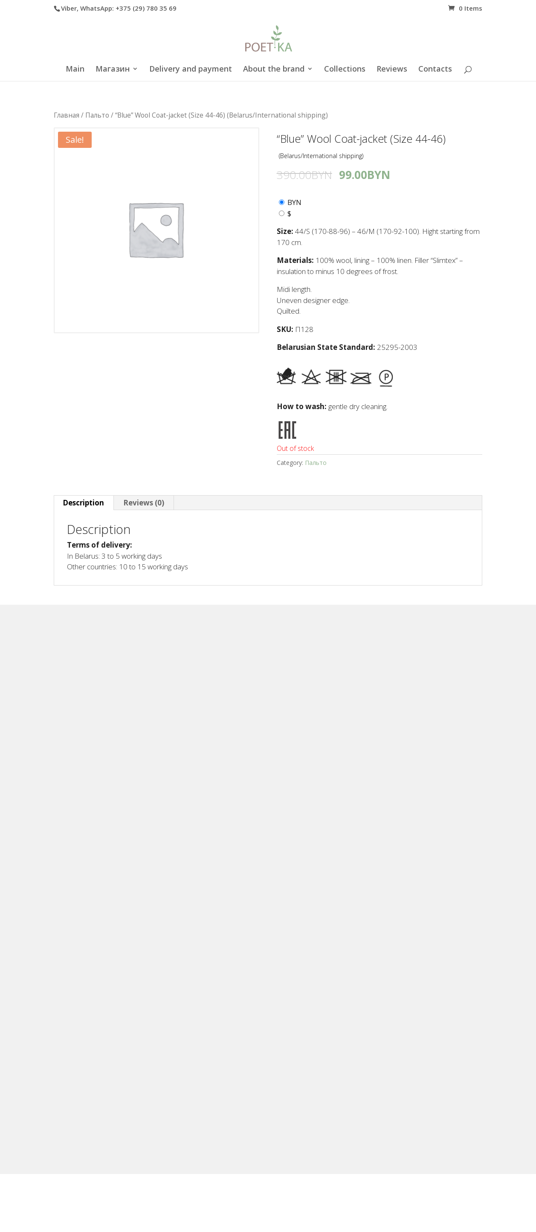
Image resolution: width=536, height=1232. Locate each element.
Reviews (392, 70)
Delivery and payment (190, 70)
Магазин (113, 70)
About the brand (273, 70)
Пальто (97, 115)
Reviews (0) (143, 503)
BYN (294, 202)
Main (75, 70)
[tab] (83, 503)
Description (83, 503)
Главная (66, 115)
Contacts (435, 70)
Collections (344, 70)
